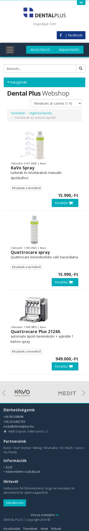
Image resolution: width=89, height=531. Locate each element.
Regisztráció (40, 50)
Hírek (44, 528)
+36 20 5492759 (14, 421)
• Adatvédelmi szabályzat (22, 471)
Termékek (18, 113)
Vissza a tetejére (45, 515)
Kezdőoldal (12, 528)
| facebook (71, 35)
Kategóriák (17, 82)
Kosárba (65, 203)
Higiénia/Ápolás (40, 113)
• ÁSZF (8, 467)
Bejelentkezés (69, 50)
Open (81, 2)
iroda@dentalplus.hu (19, 426)
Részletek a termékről (26, 188)
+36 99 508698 (13, 416)
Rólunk (56, 528)
